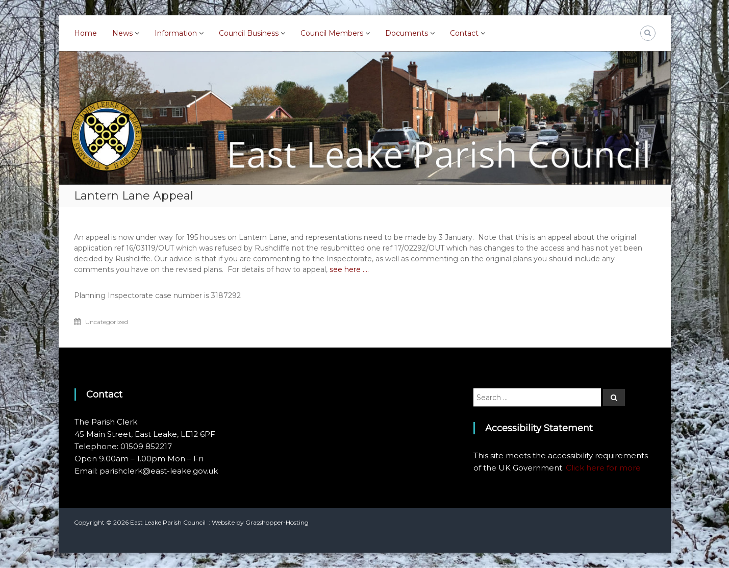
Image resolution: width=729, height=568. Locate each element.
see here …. (349, 269)
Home (85, 33)
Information (176, 33)
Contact (464, 33)
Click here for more (603, 468)
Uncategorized (106, 322)
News (122, 33)
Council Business (249, 33)
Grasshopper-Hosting (277, 522)
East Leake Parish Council (168, 522)
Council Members (331, 33)
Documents (406, 33)
